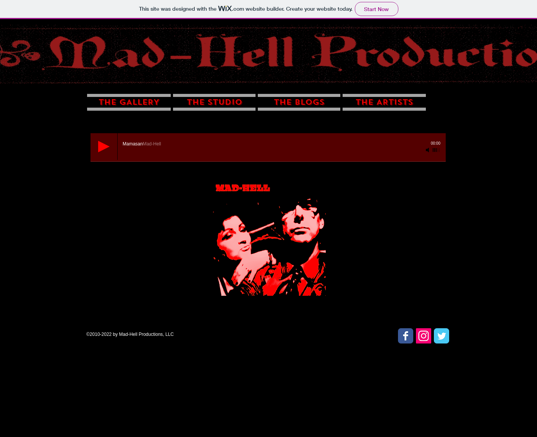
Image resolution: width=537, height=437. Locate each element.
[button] (129, 100)
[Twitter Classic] (441, 335)
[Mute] (428, 150)
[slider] (436, 150)
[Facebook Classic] (405, 335)
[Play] (104, 146)
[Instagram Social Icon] (423, 335)
